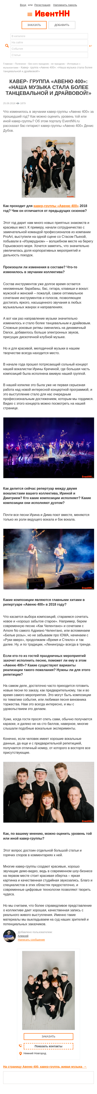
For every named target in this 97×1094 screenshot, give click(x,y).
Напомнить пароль (65, 5)
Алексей (23, 935)
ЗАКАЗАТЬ (34, 25)
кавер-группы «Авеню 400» (56, 206)
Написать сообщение (31, 939)
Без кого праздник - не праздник (46, 63)
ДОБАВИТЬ (62, 25)
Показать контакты (48, 1046)
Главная (7, 63)
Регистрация (42, 5)
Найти (6, 45)
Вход (23, 5)
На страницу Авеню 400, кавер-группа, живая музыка (45, 1066)
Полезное (20, 63)
